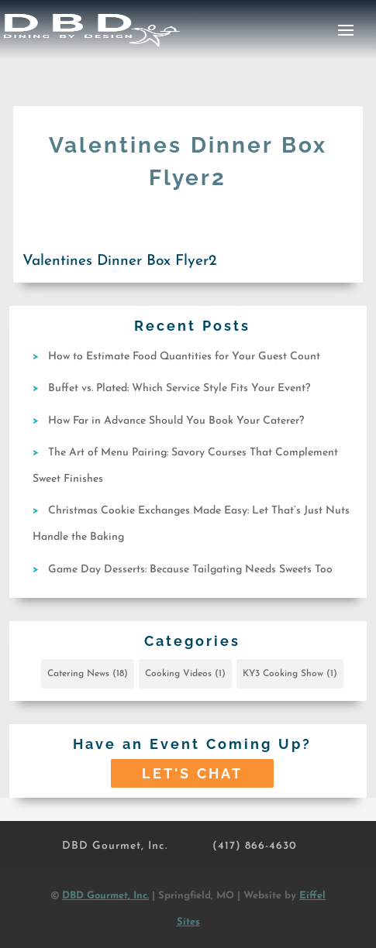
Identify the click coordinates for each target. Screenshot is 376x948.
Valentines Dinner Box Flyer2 (119, 261)
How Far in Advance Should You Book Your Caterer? (176, 421)
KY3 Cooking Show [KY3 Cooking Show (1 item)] (290, 673)
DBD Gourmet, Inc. (114, 846)
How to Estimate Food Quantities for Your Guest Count (184, 356)
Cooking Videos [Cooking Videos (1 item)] (185, 673)
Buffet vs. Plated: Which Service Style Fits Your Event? (179, 388)
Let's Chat (192, 773)
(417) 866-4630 (254, 846)
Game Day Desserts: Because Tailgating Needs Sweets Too (190, 569)
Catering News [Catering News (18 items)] (87, 673)
